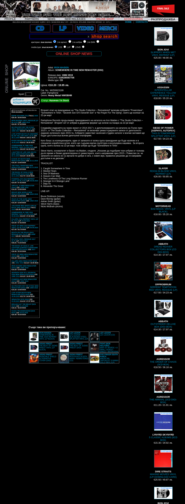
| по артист (62, 42)
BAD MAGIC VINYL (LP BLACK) (163, 198)
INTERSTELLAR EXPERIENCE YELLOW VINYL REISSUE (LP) (163, 81)
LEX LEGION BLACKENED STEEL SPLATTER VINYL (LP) (79, 336)
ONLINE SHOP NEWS (74, 54)
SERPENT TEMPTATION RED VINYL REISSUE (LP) (163, 276)
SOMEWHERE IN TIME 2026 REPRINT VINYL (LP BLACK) (47, 336)
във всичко (46, 42)
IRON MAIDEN (61, 67)
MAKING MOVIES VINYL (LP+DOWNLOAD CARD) (163, 464)
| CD (60, 47)
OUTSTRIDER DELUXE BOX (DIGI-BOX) (163, 314)
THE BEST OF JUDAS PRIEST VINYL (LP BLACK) (48, 347)
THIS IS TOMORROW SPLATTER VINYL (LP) (163, 121)
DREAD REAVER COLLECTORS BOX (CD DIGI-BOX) (163, 237)
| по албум (77, 42)
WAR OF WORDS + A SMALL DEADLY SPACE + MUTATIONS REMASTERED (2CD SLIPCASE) (104, 349)
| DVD (78, 47)
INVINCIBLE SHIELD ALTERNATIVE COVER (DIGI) (47, 358)
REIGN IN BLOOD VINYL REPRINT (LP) (163, 160)
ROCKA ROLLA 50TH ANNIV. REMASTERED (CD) (79, 358)
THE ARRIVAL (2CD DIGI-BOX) (163, 389)
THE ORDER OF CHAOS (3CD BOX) (163, 351)
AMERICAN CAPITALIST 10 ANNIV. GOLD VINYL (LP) (109, 359)
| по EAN (91, 42)
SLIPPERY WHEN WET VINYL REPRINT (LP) (163, 41)
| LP (68, 47)
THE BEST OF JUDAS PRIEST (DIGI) (79, 346)
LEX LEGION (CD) (107, 334)
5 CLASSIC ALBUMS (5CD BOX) (163, 426)
